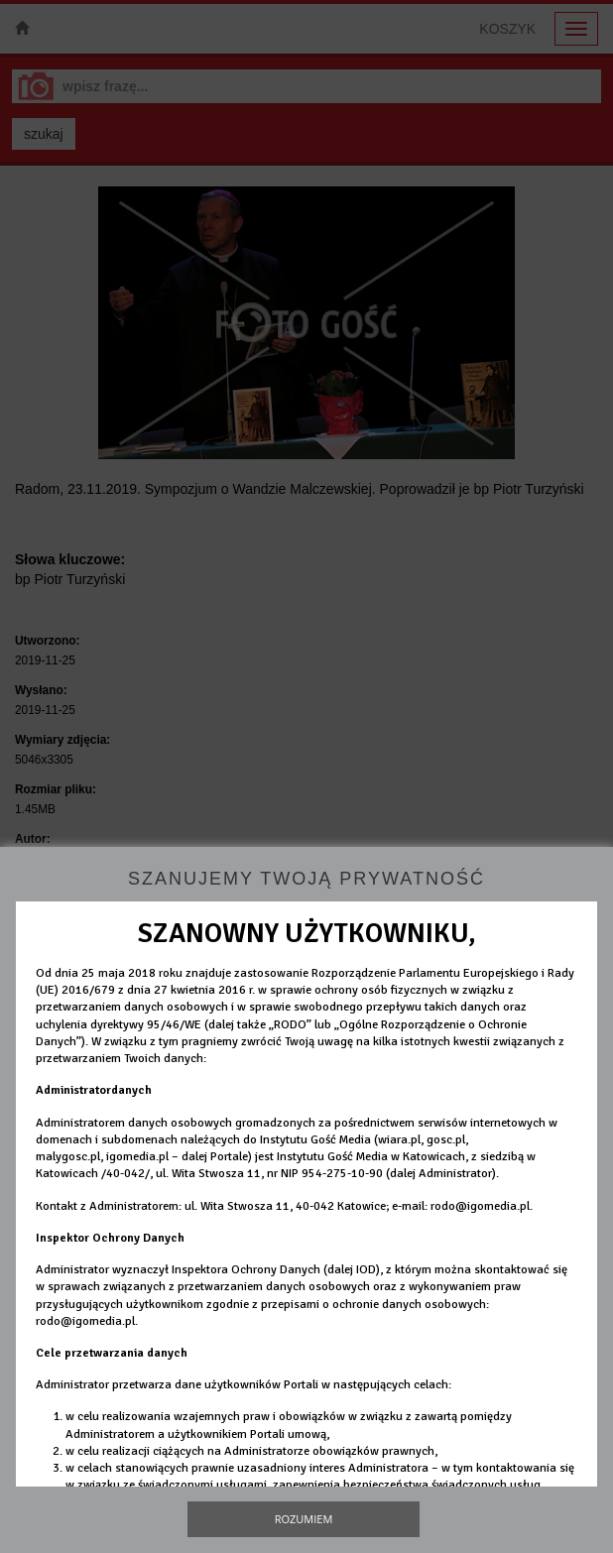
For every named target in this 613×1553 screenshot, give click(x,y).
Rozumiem (304, 1518)
